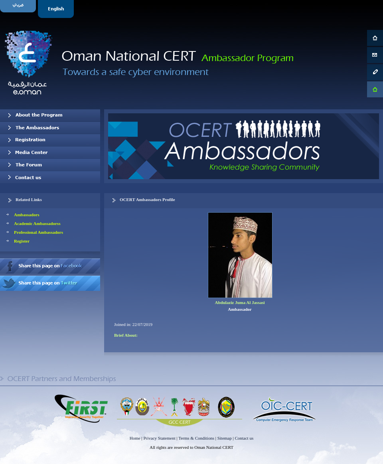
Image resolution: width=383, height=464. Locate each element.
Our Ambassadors (50, 128)
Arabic (19, 9)
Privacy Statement (159, 438)
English (57, 9)
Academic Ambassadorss (37, 223)
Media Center (50, 152)
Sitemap (224, 438)
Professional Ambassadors (38, 232)
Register (22, 241)
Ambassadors (26, 214)
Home (135, 438)
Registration (50, 140)
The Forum (50, 165)
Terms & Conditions (196, 438)
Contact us (50, 177)
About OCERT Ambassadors (50, 115)
